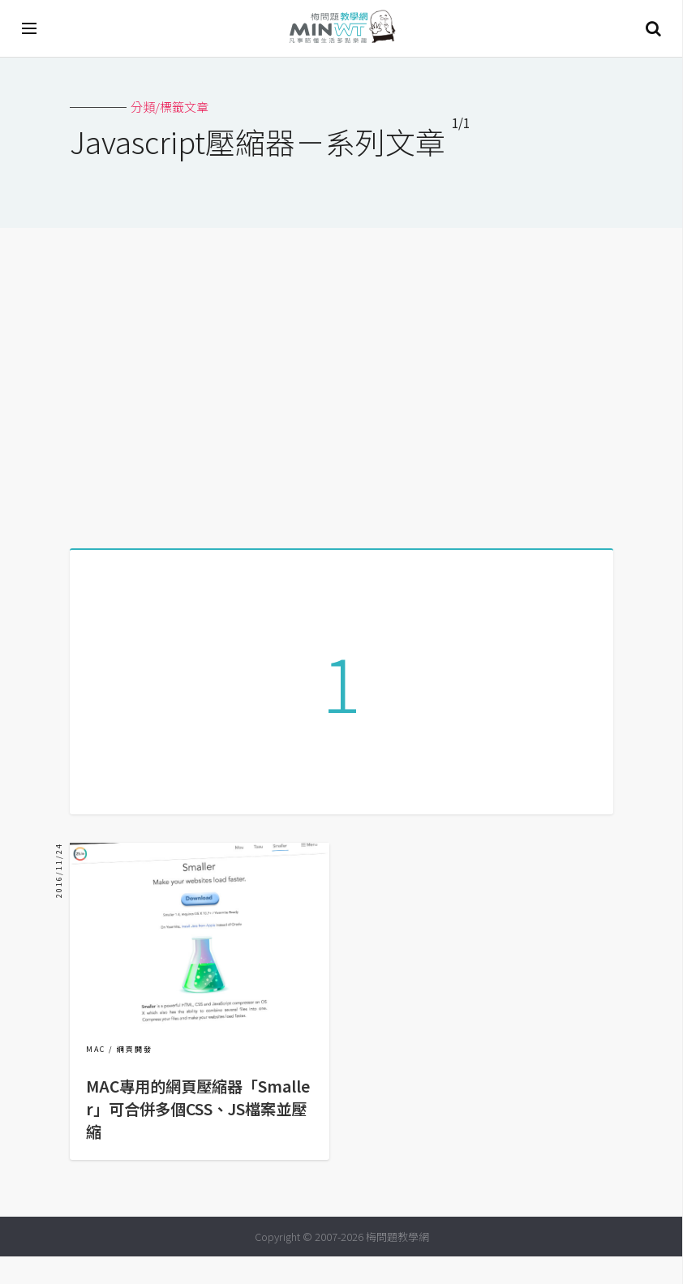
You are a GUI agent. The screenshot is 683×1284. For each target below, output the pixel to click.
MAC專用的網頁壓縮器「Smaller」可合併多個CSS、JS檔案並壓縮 (198, 1136)
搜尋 (653, 28)
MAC (95, 1076)
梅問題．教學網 (341, 28)
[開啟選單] (30, 28)
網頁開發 (134, 1076)
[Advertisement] (341, 382)
